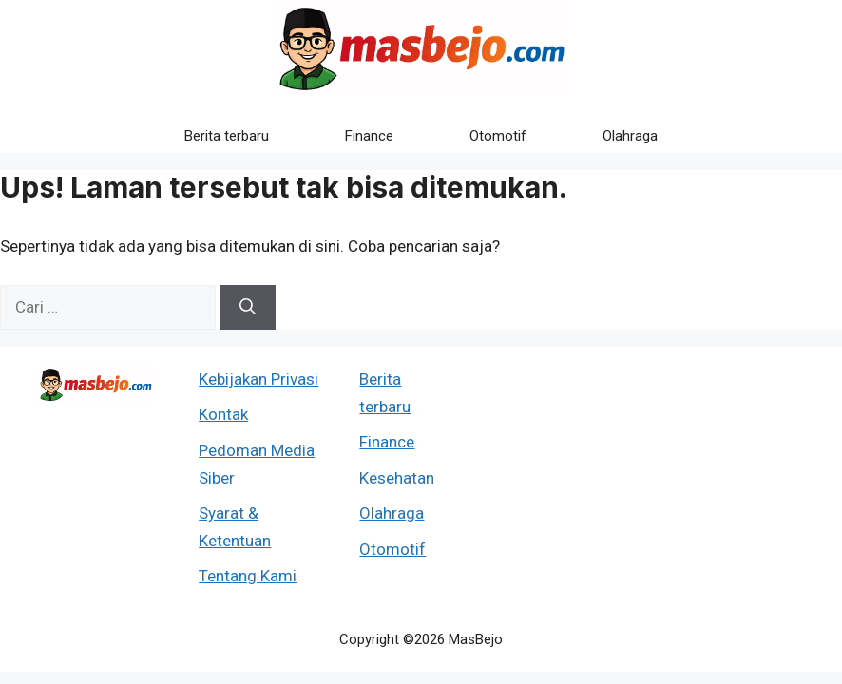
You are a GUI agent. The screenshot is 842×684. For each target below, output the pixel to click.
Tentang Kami (248, 575)
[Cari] (248, 308)
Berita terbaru (226, 135)
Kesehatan (396, 477)
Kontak (223, 414)
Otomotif (497, 135)
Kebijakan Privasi (258, 379)
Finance (369, 135)
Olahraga (630, 135)
